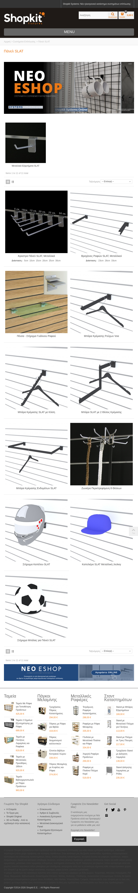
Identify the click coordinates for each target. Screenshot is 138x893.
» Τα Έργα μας (11, 812)
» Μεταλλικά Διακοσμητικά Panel (50, 824)
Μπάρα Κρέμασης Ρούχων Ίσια (101, 336)
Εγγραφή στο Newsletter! (83, 830)
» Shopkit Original (13, 816)
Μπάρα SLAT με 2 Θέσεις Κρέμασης (101, 412)
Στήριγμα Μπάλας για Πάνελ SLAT (36, 640)
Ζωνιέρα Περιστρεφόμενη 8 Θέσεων (102, 488)
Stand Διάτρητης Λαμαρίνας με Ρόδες (124, 770)
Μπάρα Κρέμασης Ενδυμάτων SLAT (36, 488)
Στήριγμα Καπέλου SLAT (36, 564)
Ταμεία (10, 695)
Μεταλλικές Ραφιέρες (81, 697)
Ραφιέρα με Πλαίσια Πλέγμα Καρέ (90, 770)
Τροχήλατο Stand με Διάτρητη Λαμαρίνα (124, 753)
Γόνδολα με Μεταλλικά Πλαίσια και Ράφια (91, 740)
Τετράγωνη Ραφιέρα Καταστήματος (89, 709)
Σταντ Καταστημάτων (118, 697)
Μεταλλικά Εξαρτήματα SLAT (26, 165)
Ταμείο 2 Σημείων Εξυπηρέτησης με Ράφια (24, 723)
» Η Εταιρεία (10, 809)
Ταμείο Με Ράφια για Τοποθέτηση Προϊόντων (24, 706)
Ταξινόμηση (94, 181)
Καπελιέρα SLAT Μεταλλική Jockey (101, 564)
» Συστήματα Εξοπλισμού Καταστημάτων (49, 831)
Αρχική (7, 41)
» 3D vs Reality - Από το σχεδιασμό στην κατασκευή (17, 821)
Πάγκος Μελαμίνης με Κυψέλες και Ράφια (58, 767)
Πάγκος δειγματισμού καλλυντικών (55, 740)
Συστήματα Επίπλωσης (24, 41)
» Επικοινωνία (44, 809)
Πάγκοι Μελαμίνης (47, 697)
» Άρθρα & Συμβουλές (48, 812)
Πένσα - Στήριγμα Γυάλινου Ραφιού (36, 336)
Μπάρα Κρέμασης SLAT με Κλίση (36, 412)
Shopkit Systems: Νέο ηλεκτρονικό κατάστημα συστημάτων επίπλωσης (97, 4)
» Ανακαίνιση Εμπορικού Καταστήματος (49, 818)
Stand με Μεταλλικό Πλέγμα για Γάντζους (125, 723)
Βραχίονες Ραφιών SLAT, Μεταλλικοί (101, 255)
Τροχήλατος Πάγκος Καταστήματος (56, 709)
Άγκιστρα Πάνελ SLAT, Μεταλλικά (36, 255)
